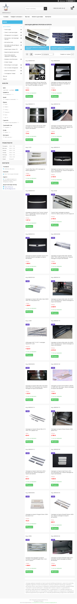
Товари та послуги (16, 16)
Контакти (48, 16)
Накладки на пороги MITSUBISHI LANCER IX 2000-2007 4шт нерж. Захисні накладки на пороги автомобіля (62, 387)
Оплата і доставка (37, 16)
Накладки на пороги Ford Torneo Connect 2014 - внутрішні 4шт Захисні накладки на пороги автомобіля (62, 170)
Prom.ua (46, 599)
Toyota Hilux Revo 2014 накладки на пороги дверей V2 (35, 169)
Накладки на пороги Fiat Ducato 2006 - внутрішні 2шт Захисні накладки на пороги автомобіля (36, 127)
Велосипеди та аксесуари (11, 65)
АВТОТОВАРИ (6, 26)
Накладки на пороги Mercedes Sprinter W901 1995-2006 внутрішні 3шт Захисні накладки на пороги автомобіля (62, 257)
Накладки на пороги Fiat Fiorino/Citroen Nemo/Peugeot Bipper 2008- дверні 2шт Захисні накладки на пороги (62, 127)
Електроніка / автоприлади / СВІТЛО (12, 38)
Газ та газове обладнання (11, 67)
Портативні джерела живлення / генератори (10, 55)
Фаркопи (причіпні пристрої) (12, 52)
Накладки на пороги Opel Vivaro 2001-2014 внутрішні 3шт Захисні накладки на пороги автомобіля (62, 472)
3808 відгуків (62, 1)
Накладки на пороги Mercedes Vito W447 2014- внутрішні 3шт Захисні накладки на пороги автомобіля (62, 300)
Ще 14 (6, 117)
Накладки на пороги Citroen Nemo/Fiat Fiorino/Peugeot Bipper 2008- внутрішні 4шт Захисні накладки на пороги (36, 84)
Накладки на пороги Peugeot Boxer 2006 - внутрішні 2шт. (37, 515)
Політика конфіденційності (51, 602)
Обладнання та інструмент (11, 35)
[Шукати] (45, 8)
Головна (5, 16)
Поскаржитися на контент (38, 602)
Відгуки (5, 79)
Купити (30, 96)
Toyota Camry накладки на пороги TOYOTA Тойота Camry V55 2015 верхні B (62, 213)
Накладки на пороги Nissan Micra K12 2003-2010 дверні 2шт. (36, 429)
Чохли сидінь (8, 29)
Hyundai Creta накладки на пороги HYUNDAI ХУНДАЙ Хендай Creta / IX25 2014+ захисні (36, 559)
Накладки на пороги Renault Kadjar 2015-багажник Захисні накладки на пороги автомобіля (62, 559)
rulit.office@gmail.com (10, 188)
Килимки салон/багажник (11, 59)
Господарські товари (10, 73)
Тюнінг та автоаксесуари (11, 32)
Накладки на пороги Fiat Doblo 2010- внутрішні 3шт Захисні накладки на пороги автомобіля (61, 84)
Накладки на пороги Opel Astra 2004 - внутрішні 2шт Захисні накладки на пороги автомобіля (36, 472)
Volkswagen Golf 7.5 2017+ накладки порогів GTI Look (35, 343)
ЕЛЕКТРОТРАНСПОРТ (10, 70)
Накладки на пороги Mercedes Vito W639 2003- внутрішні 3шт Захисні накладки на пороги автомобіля (62, 344)
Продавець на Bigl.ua (38, 601)
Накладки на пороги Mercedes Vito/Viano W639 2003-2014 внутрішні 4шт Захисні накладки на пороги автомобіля (37, 387)
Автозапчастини (9, 42)
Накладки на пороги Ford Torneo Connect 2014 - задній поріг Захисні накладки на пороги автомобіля (37, 214)
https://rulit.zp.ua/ (9, 187)
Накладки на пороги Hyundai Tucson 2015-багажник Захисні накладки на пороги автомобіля (37, 257)
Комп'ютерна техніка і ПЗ (11, 49)
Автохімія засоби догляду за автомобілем (12, 45)
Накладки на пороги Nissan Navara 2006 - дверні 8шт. (62, 429)
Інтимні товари (8, 62)
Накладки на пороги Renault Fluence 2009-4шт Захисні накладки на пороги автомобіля (62, 516)
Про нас (27, 16)
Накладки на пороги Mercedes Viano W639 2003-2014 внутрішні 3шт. (37, 299)
